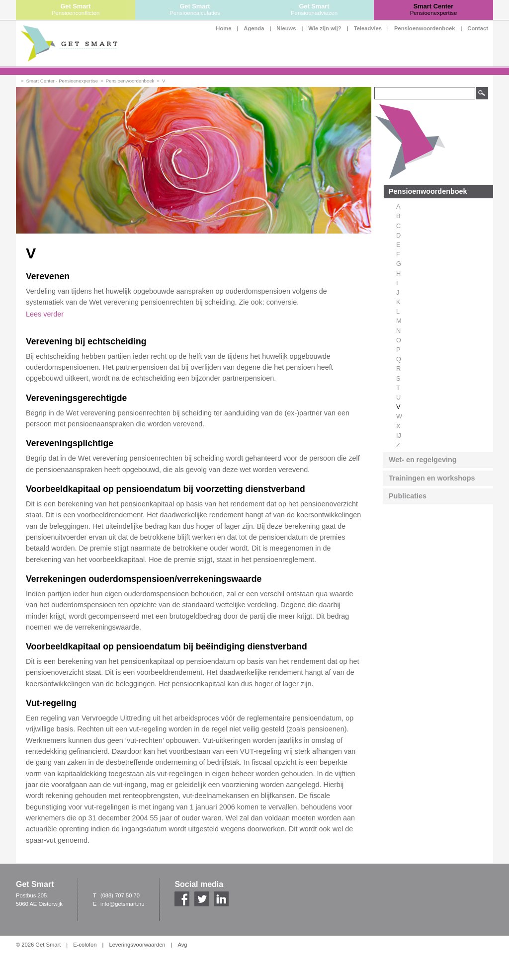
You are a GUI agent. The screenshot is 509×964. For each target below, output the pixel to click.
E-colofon (84, 945)
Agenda (254, 28)
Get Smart (75, 9)
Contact (477, 28)
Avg (182, 945)
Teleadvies (368, 28)
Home (223, 28)
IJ (398, 435)
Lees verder (45, 314)
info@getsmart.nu (122, 904)
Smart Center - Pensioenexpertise (62, 80)
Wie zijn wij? (324, 28)
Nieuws (286, 28)
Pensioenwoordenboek (424, 28)
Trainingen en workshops (432, 478)
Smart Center (433, 9)
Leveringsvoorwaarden (137, 945)
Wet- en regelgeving (422, 460)
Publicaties (407, 496)
